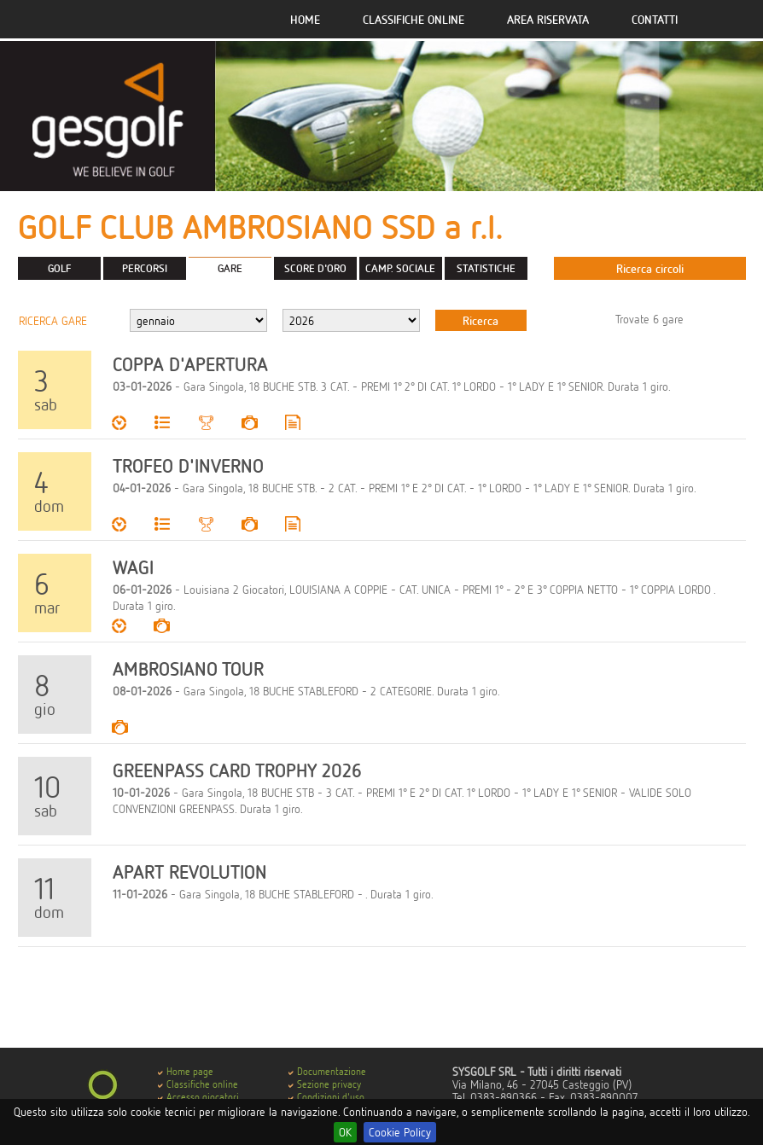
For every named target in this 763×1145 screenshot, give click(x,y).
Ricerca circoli (650, 268)
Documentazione (331, 1071)
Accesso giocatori (202, 1096)
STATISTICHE (486, 268)
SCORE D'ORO (315, 268)
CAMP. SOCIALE (400, 268)
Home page (189, 1071)
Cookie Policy (400, 1132)
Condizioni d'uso (330, 1096)
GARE (230, 268)
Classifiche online (413, 19)
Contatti (655, 19)
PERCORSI (144, 268)
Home (305, 19)
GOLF (59, 268)
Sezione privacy (329, 1084)
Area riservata (548, 19)
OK (345, 1132)
